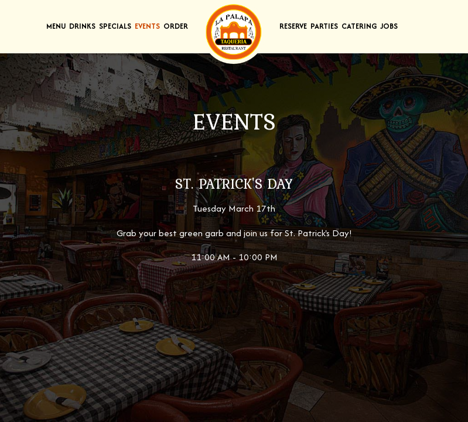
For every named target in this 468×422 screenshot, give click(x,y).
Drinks (82, 26)
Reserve (293, 26)
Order (175, 26)
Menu (56, 26)
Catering (359, 26)
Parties (324, 26)
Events (147, 26)
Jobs (389, 26)
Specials (115, 26)
